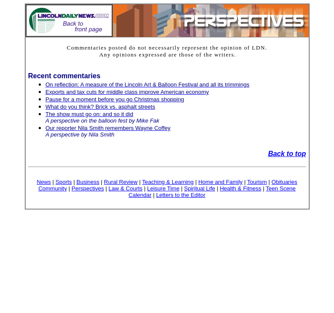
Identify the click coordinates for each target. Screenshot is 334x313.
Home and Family (220, 182)
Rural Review (120, 182)
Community (52, 188)
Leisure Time (163, 188)
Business (88, 182)
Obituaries (284, 182)
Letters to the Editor (180, 195)
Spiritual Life (199, 188)
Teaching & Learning (168, 182)
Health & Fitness (240, 188)
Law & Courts (126, 188)
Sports (64, 182)
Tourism (257, 182)
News (44, 182)
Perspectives (88, 188)
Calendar (140, 195)
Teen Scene (281, 188)
